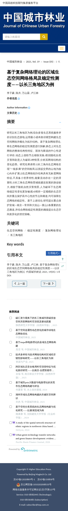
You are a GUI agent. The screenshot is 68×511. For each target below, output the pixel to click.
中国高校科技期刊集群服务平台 (20, 3)
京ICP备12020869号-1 (24, 479)
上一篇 (19, 283)
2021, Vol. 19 (33, 61)
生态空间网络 (15, 230)
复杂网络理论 (53, 230)
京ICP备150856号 (46, 479)
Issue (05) (48, 61)
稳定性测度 (34, 230)
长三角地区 (16, 235)
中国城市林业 (14, 61)
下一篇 (48, 283)
